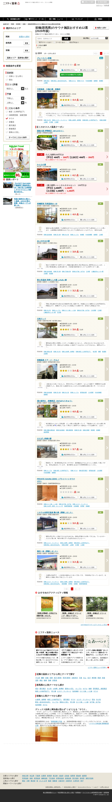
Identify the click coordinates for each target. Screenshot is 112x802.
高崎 (49, 680)
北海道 (67, 776)
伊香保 (54, 680)
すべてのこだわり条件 (18, 137)
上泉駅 (46, 122)
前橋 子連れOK (66, 271)
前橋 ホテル (72, 81)
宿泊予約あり (74, 42)
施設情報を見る (69, 70)
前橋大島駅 (103, 120)
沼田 (36, 680)
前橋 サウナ (80, 81)
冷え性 (49, 688)
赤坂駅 (51, 273)
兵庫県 (43, 776)
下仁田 (37, 678)
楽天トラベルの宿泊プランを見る (71, 74)
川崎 (28, 781)
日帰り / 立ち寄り (16, 76)
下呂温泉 (52, 778)
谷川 (89, 678)
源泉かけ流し (69, 688)
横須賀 (33, 781)
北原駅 (46, 353)
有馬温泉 (37, 778)
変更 (26, 43)
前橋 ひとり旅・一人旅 (69, 310)
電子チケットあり (45, 42)
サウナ (95, 691)
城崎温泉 (44, 778)
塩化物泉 (75, 691)
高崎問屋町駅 (68, 506)
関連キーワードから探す (12, 783)
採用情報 (106, 792)
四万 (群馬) (58, 678)
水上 (84, 678)
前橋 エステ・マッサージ (59, 120)
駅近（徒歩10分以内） (43, 702)
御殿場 (54, 781)
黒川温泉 (75, 778)
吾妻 (51, 678)
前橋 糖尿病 (69, 430)
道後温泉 (68, 778)
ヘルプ (95, 787)
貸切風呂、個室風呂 (100, 688)
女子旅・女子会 (95, 702)
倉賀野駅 (46, 432)
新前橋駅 (64, 584)
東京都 (55, 776)
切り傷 (53, 691)
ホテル (85, 688)
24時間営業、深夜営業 (18, 115)
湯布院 (82, 778)
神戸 (82, 781)
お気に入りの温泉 (88, 2)
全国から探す (24, 37)
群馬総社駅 (83, 392)
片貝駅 (51, 122)
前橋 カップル (74, 234)
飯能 (49, 781)
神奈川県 (25, 776)
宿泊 (36, 688)
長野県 (72, 776)
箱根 (31, 778)
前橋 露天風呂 (83, 470)
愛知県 (78, 776)
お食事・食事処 (58, 688)
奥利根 (94, 678)
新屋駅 (104, 351)
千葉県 (37, 776)
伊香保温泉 (60, 778)
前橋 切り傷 (56, 234)
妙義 (46, 678)
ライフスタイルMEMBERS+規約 (92, 792)
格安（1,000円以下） (42, 691)
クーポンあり (60, 42)
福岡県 (84, 776)
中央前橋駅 (89, 81)
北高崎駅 (76, 506)
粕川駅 (95, 351)
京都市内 (69, 781)
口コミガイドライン (84, 787)
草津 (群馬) (66, 678)
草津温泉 (25, 778)
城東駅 (96, 81)
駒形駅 (93, 430)
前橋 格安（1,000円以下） (90, 120)
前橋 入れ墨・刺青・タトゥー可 (53, 506)
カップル (78, 688)
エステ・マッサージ (64, 691)
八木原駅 (93, 310)
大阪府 (61, 776)
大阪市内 (61, 781)
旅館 (90, 688)
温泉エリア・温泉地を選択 (17, 58)
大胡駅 (46, 273)
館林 (45, 680)
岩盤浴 (11, 122)
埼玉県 (32, 776)
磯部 (42, 678)
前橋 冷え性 (47, 120)
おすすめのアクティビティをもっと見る (94, 625)
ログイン (99, 5)
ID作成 (106, 5)
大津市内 (76, 781)
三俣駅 (46, 83)
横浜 (23, 781)
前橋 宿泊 (46, 81)
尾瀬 (99, 678)
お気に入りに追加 (88, 70)
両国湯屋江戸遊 (56, 721)
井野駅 (82, 506)
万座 (80, 678)
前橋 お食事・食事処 (75, 120)
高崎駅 (88, 506)
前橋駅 (101, 81)
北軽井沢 (75, 678)
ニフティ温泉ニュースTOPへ (97, 667)
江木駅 (88, 271)
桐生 (41, 680)
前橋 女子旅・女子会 (78, 271)
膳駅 (99, 351)
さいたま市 (43, 781)
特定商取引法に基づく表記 (66, 792)
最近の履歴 (102, 2)
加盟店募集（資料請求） (53, 787)
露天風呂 (43, 688)
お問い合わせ (104, 787)
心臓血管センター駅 (97, 271)
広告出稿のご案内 (70, 787)
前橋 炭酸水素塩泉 (49, 430)
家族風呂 (12, 129)
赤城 (103, 678)
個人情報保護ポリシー (49, 792)
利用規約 (78, 792)
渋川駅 (59, 312)
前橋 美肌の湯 (48, 351)
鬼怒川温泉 (89, 778)
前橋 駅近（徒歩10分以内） (59, 81)
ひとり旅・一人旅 (86, 691)
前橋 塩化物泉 (48, 234)
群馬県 (49, 776)
